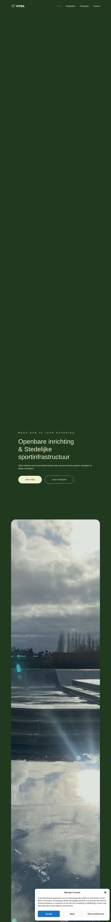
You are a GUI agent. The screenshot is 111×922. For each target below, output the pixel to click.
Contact (96, 6)
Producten (84, 6)
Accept (48, 914)
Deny (72, 914)
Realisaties (70, 6)
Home (58, 6)
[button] (105, 892)
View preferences (95, 914)
